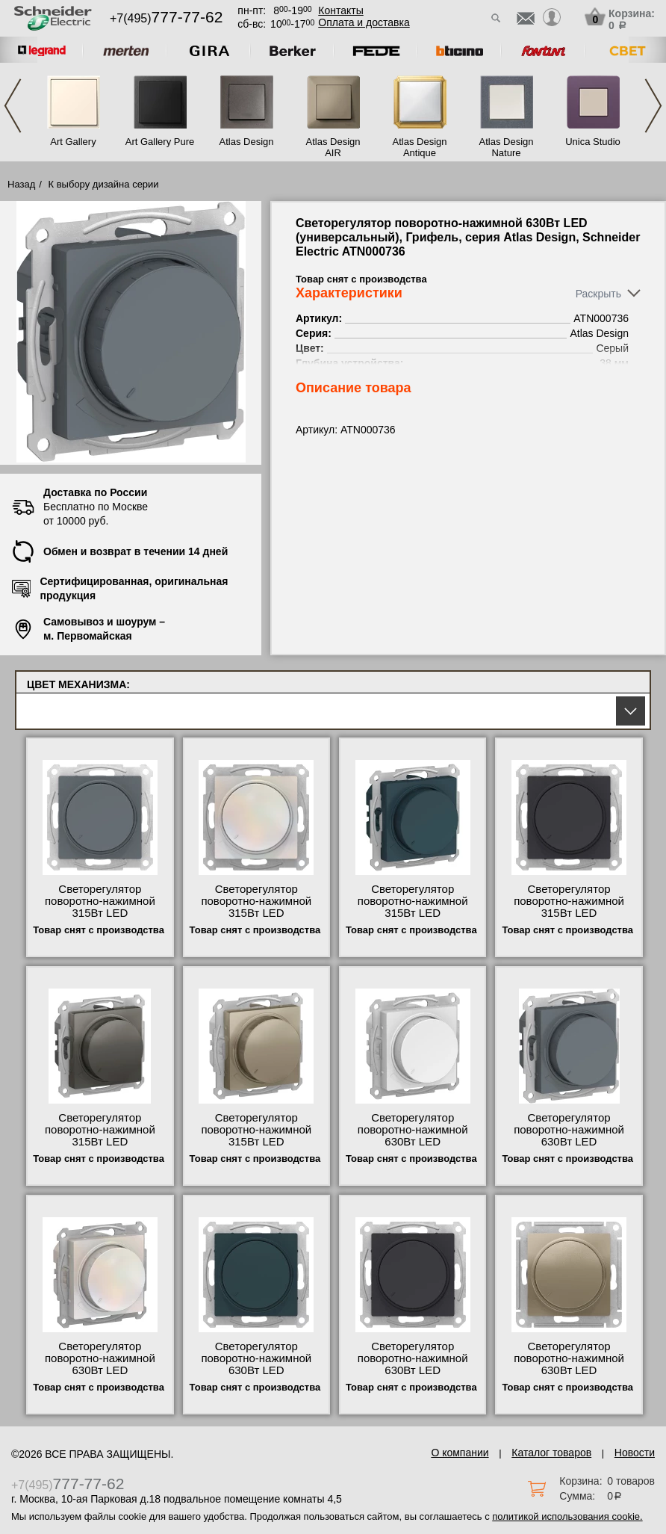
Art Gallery (73, 141)
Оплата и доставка (363, 22)
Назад (21, 184)
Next (653, 105)
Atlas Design (247, 141)
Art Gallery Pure (159, 141)
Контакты (340, 10)
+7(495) (166, 18)
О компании (459, 1453)
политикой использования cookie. (567, 1516)
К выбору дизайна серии (104, 184)
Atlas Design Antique (420, 147)
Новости (634, 1453)
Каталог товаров (551, 1453)
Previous (13, 105)
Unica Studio (592, 141)
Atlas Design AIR (333, 147)
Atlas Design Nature (506, 147)
